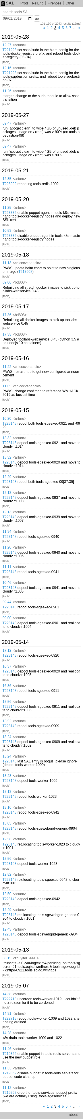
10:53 (6, 230)
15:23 (6, 776)
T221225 (9, 50)
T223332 (9, 213)
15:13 (6, 791)
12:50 (6, 894)
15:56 (6, 702)
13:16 (6, 807)
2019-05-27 (15, 115)
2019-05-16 (15, 358)
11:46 (6, 1049)
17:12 (6, 650)
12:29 (6, 477)
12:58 (6, 839)
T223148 (9, 423)
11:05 (6, 386)
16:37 (6, 666)
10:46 (6, 583)
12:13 (6, 493)
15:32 (6, 438)
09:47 (6, 123)
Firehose (54, 3)
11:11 (6, 567)
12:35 (6, 179)
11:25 (6, 207)
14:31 (6, 1013)
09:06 (6, 282)
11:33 (6, 1068)
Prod (24, 3)
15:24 (6, 737)
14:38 (6, 994)
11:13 (6, 263)
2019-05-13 (15, 950)
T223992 (9, 184)
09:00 (6, 618)
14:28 (6, 1033)
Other (70, 3)
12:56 (6, 858)
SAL (7, 3)
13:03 (6, 823)
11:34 (6, 531)
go (37, 18)
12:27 (6, 45)
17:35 (6, 334)
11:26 (6, 91)
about (73, 1115)
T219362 (9, 1054)
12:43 (6, 929)
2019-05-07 (15, 985)
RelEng (37, 3)
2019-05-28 (15, 37)
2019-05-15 (15, 410)
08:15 (6, 958)
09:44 (6, 602)
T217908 (25, 271)
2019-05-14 (15, 642)
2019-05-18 (15, 255)
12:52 (6, 874)
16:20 (6, 418)
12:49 (6, 910)
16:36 (6, 686)
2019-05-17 (15, 306)
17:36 (6, 315)
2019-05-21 (15, 170)
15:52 (6, 721)
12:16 (6, 68)
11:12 (6, 1088)
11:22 (6, 367)
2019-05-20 (15, 199)
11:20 (6, 547)
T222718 (9, 999)
